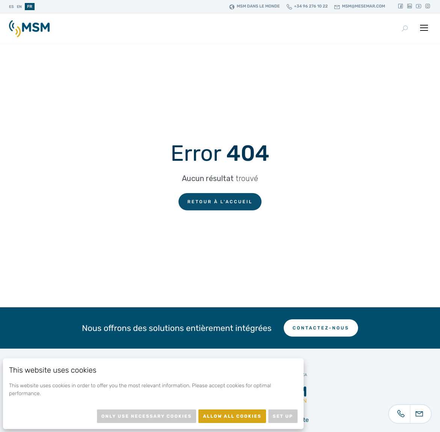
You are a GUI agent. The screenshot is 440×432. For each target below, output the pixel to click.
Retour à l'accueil (220, 201)
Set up (283, 416)
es (11, 7)
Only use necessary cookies (146, 416)
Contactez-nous (321, 328)
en (19, 7)
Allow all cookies (232, 416)
